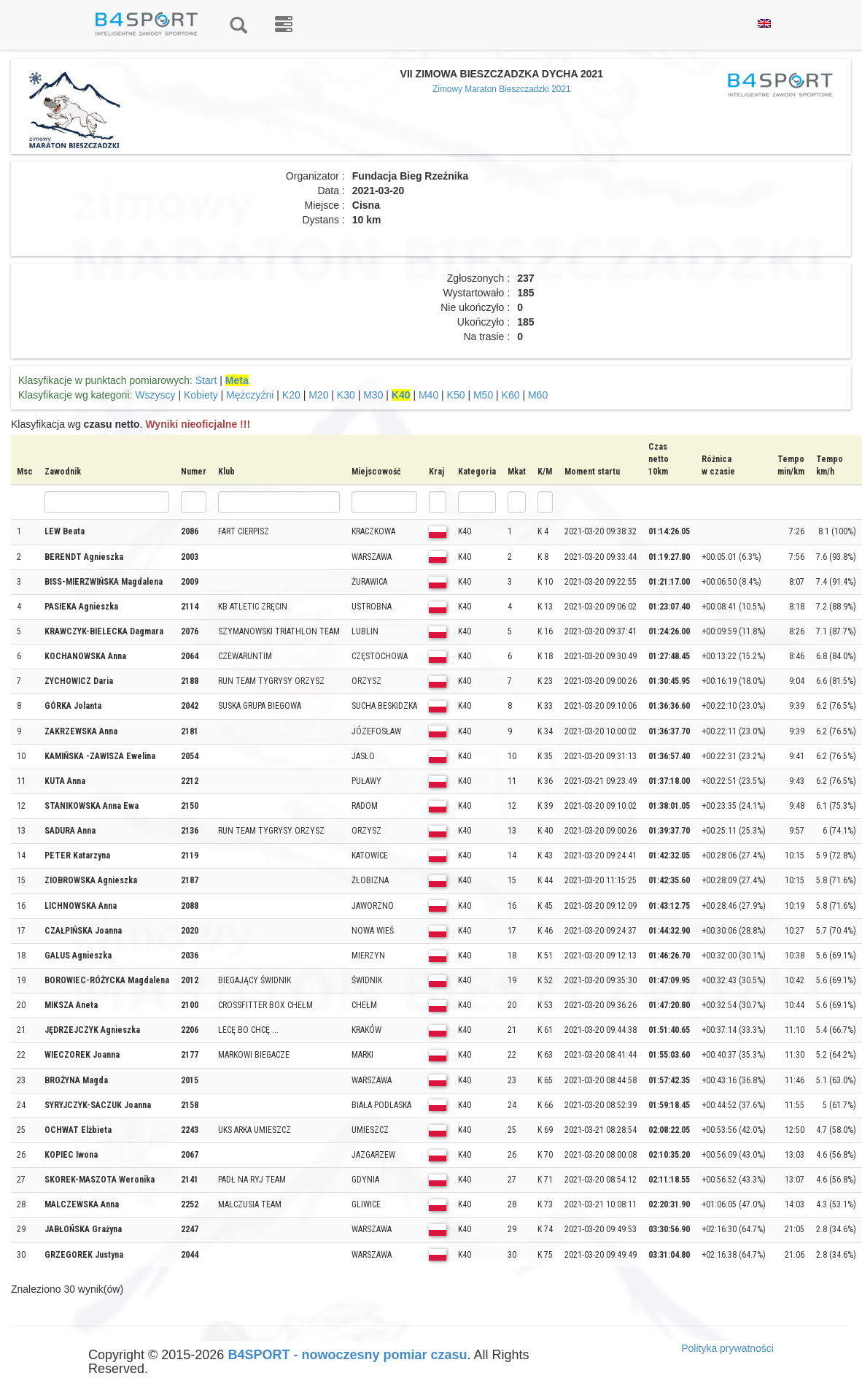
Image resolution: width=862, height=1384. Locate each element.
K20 (291, 395)
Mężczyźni (249, 395)
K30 (346, 395)
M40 (428, 395)
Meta (237, 380)
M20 (318, 395)
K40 (401, 395)
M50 (483, 395)
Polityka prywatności (727, 1348)
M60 (538, 395)
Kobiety (201, 395)
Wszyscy (155, 395)
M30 (373, 395)
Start (206, 380)
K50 (456, 395)
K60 (511, 395)
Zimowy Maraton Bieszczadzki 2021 (501, 89)
